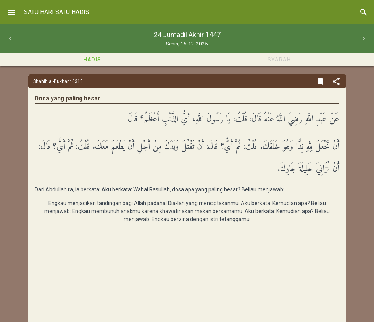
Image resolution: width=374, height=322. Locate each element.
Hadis (92, 60)
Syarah (279, 60)
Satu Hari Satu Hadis (56, 12)
